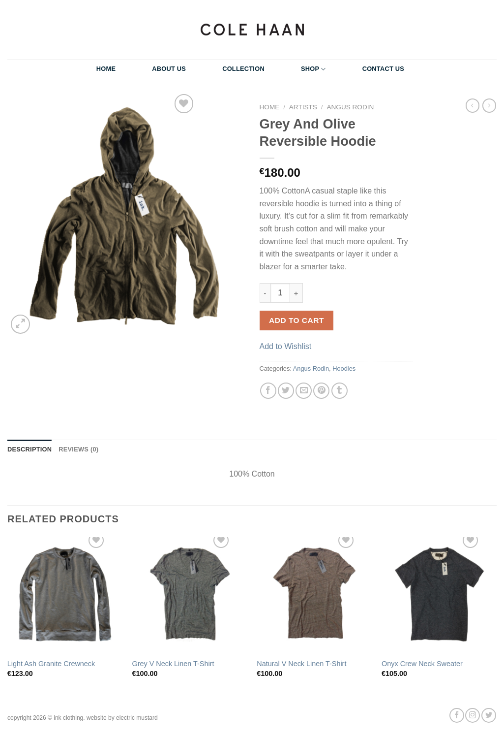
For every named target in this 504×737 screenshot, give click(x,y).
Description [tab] (29, 449)
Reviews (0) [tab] (78, 449)
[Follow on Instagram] (472, 715)
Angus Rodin (350, 107)
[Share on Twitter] (286, 391)
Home (106, 68)
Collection (243, 68)
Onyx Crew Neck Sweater (422, 664)
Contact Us (383, 68)
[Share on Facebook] (268, 391)
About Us (169, 68)
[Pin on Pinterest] (321, 391)
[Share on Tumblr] (339, 391)
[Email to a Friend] (304, 391)
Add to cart (296, 320)
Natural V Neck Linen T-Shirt (301, 664)
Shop (313, 69)
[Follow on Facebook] (456, 715)
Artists (303, 107)
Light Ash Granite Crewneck (51, 664)
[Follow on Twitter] (488, 715)
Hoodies (344, 368)
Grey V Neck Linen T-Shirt (173, 664)
